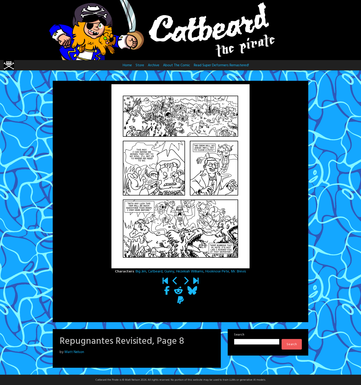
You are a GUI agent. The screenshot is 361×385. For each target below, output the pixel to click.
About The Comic (176, 65)
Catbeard (155, 272)
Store (140, 65)
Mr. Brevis (238, 272)
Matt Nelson (74, 352)
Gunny (169, 272)
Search (239, 334)
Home (127, 65)
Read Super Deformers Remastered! (221, 65)
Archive (153, 65)
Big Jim (141, 272)
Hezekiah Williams (190, 272)
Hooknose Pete (217, 272)
